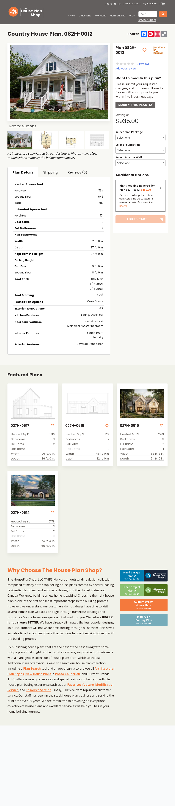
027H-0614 (20, 513)
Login (108, 4)
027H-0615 (129, 426)
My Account (132, 4)
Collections (85, 15)
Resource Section (38, 690)
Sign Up (116, 4)
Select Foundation (127, 144)
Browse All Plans (147, 20)
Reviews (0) (77, 172)
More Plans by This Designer (159, 50)
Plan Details (22, 172)
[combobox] (140, 137)
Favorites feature (80, 684)
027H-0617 (20, 426)
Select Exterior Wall (128, 157)
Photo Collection (67, 674)
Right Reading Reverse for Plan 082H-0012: (137, 187)
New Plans (100, 15)
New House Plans (38, 674)
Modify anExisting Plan (144, 618)
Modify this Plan (135, 105)
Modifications (117, 15)
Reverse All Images (22, 126)
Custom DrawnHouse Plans (144, 604)
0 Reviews (143, 64)
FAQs (132, 15)
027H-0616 (74, 426)
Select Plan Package (129, 132)
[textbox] (140, 137)
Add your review (125, 68)
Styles (71, 15)
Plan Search (32, 668)
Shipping (50, 172)
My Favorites (150, 4)
